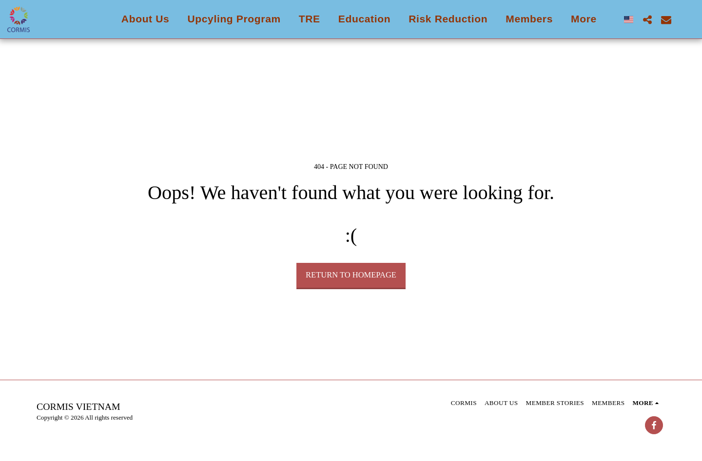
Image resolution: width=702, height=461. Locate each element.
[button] (647, 19)
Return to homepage (351, 274)
